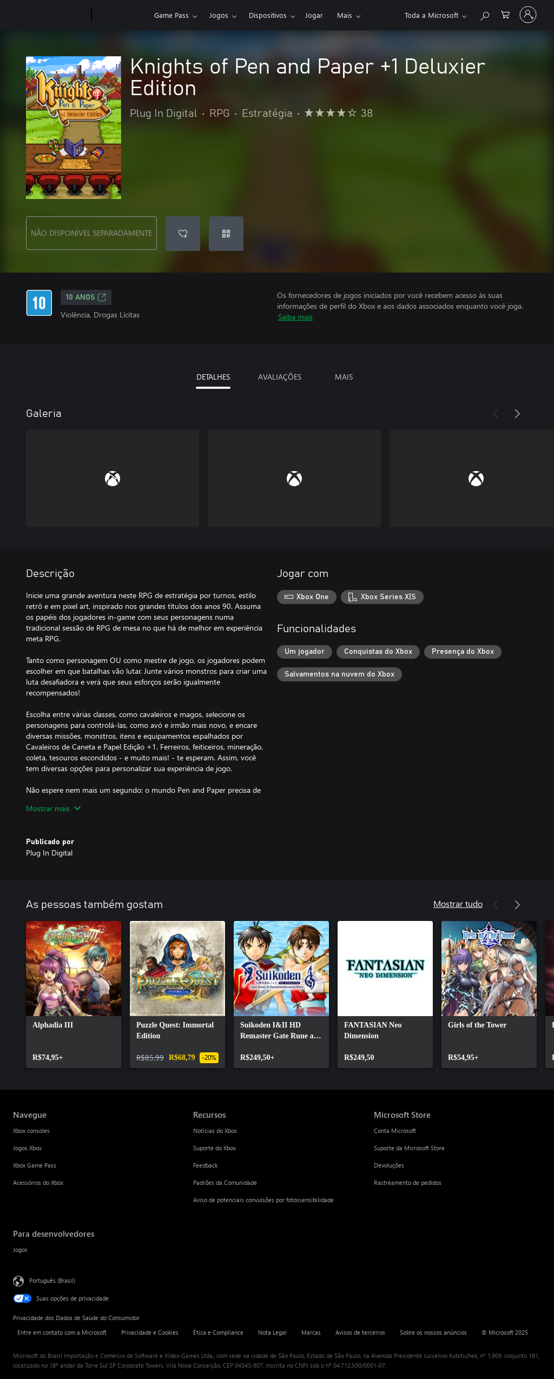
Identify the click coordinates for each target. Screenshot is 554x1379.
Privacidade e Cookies (150, 1332)
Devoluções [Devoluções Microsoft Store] (389, 1165)
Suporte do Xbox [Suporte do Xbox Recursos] (214, 1147)
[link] (73, 994)
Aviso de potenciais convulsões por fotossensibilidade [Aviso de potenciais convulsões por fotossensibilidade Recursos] (263, 1199)
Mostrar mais (53, 808)
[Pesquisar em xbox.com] (484, 14)
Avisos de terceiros (360, 1332)
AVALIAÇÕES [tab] (279, 377)
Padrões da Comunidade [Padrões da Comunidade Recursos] (225, 1182)
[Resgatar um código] (226, 233)
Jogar (314, 14)
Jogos (218, 14)
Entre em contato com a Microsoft (62, 1332)
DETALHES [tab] (213, 377)
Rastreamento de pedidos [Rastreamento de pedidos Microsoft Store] (407, 1182)
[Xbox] (121, 15)
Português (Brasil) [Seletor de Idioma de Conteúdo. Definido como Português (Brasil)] (52, 1280)
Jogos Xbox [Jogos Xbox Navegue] (27, 1147)
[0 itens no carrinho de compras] (505, 13)
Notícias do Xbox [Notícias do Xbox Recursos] (215, 1130)
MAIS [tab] (344, 377)
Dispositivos (268, 14)
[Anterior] (495, 413)
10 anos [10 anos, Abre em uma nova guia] (86, 297)
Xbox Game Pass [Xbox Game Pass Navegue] (34, 1165)
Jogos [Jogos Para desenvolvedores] (20, 1249)
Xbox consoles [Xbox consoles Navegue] (31, 1130)
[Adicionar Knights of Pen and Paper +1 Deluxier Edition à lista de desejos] (183, 233)
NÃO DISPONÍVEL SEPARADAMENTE (91, 233)
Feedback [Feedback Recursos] (205, 1165)
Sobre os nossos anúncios (433, 1332)
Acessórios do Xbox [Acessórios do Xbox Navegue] (38, 1182)
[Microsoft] (50, 15)
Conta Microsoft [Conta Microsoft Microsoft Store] (395, 1130)
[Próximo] (517, 413)
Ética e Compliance (218, 1332)
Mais (344, 14)
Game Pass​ (171, 14)
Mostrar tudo (458, 903)
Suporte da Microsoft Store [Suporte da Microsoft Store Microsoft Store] (409, 1147)
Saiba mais (295, 316)
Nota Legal (272, 1332)
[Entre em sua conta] (528, 15)
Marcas (311, 1332)
